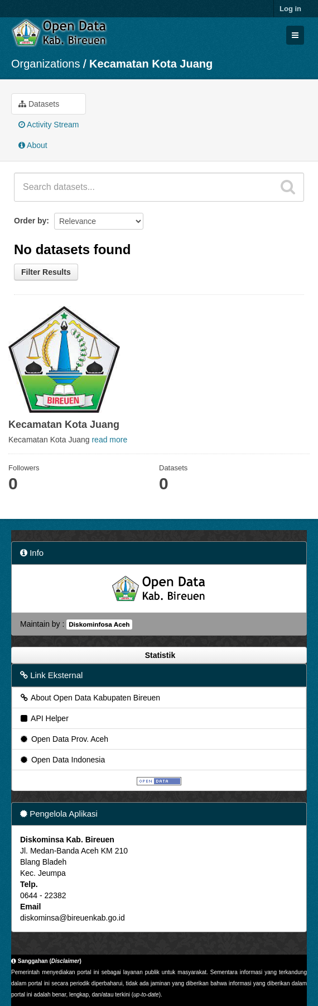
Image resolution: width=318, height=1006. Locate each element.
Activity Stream (48, 124)
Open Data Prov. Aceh (63, 739)
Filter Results (46, 272)
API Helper (44, 718)
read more (109, 439)
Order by (30, 220)
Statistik (159, 655)
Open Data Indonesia (62, 759)
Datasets (38, 103)
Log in (290, 8)
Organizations (45, 64)
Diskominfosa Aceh (99, 624)
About (32, 145)
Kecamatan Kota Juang (151, 64)
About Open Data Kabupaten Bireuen (89, 697)
